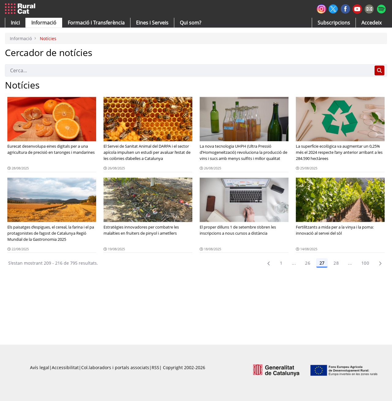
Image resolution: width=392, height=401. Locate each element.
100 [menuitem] (365, 263)
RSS (155, 367)
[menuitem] (96, 23)
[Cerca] (188, 70)
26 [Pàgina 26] (307, 263)
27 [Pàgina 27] (321, 263)
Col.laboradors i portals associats (115, 367)
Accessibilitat (65, 367)
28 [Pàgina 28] (336, 263)
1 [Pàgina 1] (281, 263)
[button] (15, 23)
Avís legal (39, 367)
